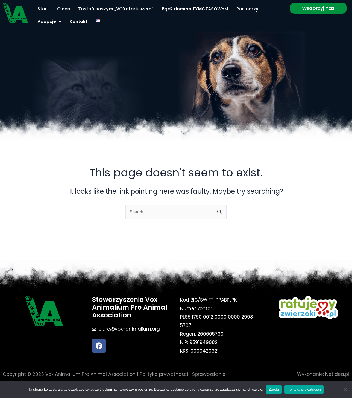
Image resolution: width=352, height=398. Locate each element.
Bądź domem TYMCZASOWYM (195, 9)
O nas (63, 9)
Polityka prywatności (164, 374)
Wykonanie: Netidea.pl (323, 374)
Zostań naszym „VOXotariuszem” (116, 9)
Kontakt (78, 21)
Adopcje (49, 21)
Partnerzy (247, 9)
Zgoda (274, 389)
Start (43, 9)
